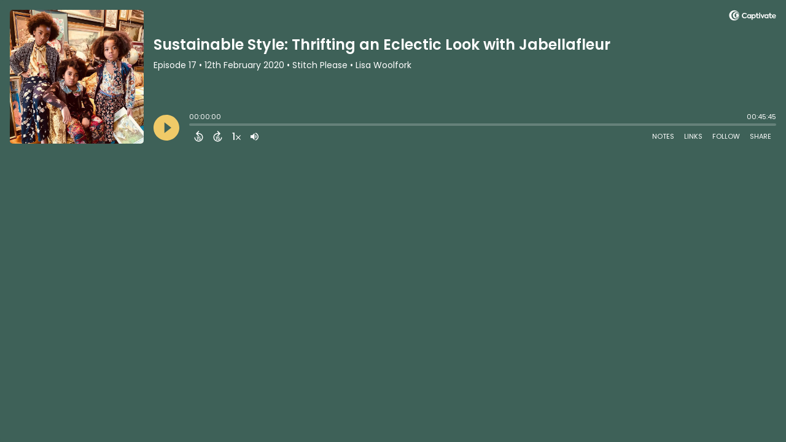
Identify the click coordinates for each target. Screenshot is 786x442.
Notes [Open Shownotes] (663, 136)
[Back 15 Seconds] (198, 136)
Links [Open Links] (693, 136)
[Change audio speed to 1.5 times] (236, 136)
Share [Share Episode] (760, 136)
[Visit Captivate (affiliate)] (752, 17)
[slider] (192, 126)
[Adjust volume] (254, 136)
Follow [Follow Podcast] (726, 136)
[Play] (166, 128)
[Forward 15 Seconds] (217, 136)
